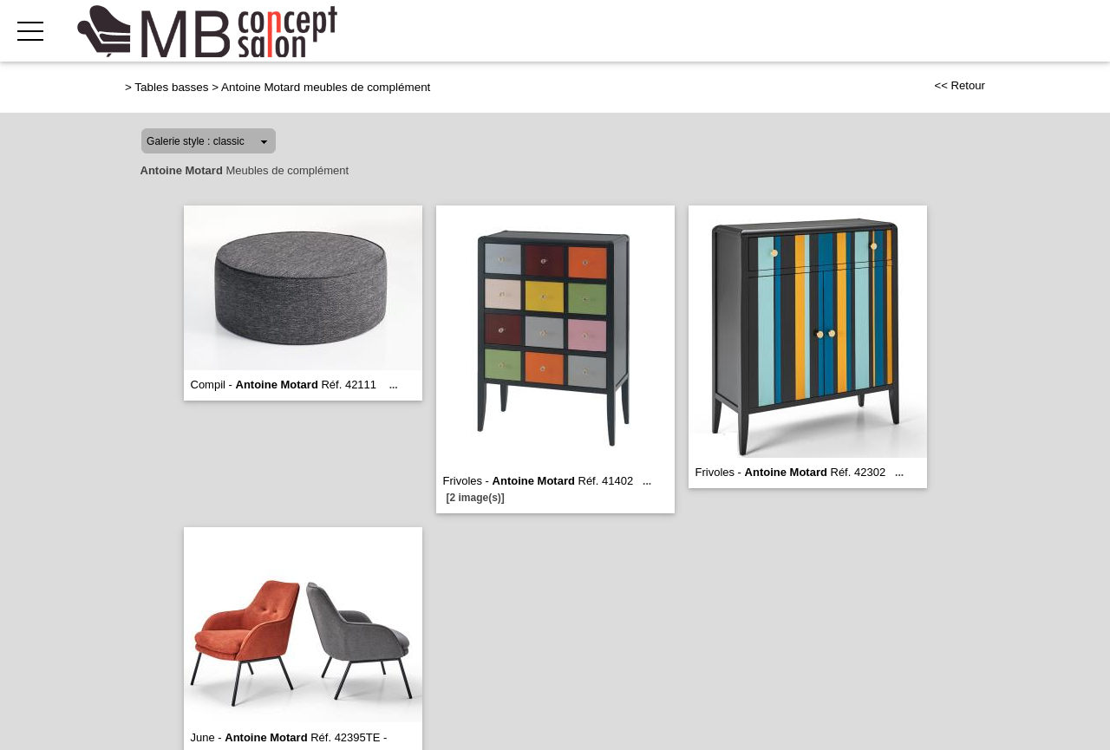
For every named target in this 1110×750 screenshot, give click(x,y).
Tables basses (171, 87)
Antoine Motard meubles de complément (325, 87)
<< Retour (959, 85)
